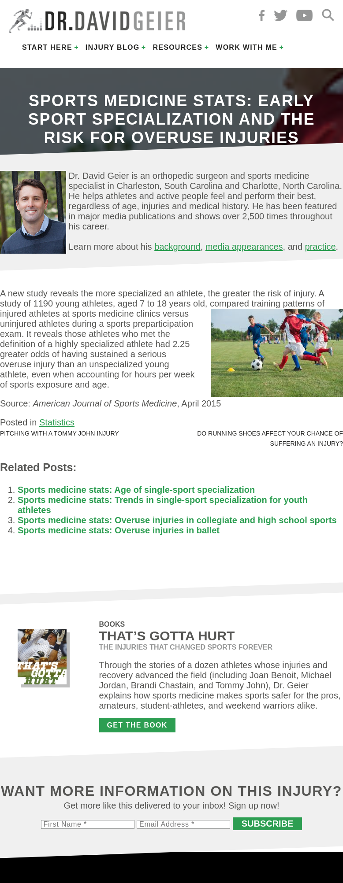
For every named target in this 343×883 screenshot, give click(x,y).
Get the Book (137, 725)
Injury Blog (113, 47)
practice (320, 246)
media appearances (244, 246)
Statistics (57, 422)
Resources (177, 47)
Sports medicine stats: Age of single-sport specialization (136, 490)
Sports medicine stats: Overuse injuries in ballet (119, 530)
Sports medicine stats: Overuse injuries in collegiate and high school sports (177, 520)
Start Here (47, 47)
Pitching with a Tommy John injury (59, 433)
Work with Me (246, 47)
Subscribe (268, 823)
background (177, 246)
